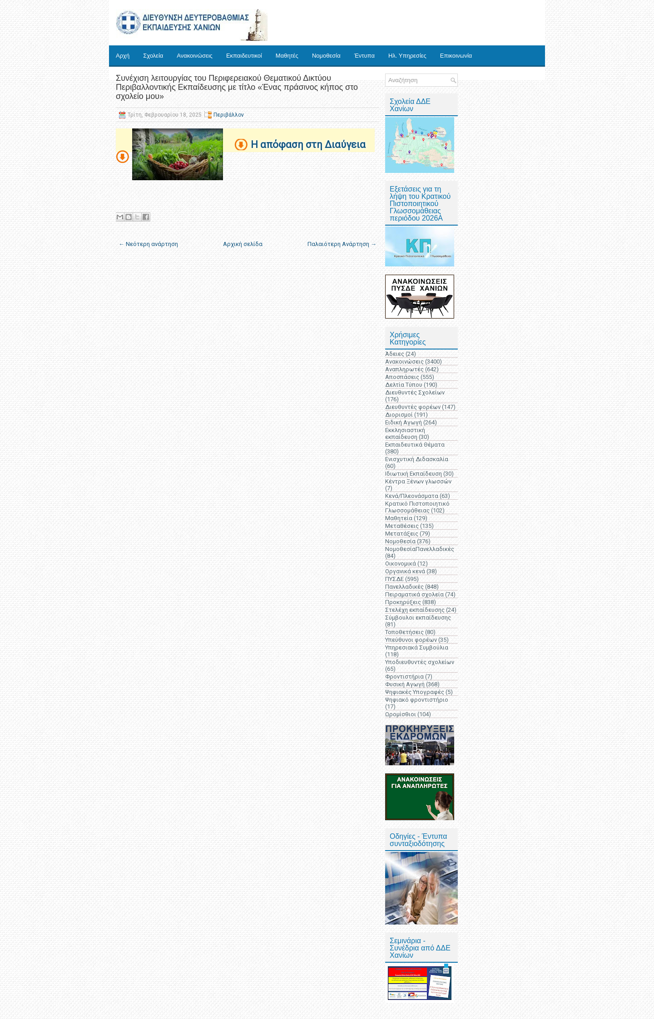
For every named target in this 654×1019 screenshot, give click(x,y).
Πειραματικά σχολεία (414, 594)
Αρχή (122, 55)
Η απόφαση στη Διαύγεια (308, 144)
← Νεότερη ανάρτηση (148, 244)
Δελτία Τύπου (403, 384)
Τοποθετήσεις (404, 632)
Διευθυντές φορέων (413, 407)
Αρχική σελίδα (243, 244)
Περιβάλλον (228, 115)
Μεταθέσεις (402, 525)
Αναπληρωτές (404, 369)
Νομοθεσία (326, 55)
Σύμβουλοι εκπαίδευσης (418, 617)
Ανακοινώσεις (195, 55)
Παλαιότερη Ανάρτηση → (342, 244)
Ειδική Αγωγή (403, 422)
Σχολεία (153, 55)
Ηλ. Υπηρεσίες (407, 55)
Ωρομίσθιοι (400, 714)
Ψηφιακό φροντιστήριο (416, 699)
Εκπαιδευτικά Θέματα (415, 444)
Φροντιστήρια (404, 676)
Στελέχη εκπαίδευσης (415, 609)
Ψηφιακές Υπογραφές (414, 692)
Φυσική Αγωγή (405, 684)
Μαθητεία (398, 518)
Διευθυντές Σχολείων (415, 392)
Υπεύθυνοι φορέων (411, 639)
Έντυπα (364, 55)
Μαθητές (287, 55)
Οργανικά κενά (405, 571)
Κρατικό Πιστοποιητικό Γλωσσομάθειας (417, 507)
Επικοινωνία (456, 55)
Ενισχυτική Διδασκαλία (416, 459)
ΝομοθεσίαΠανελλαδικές (419, 549)
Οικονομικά (400, 563)
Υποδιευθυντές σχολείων (419, 662)
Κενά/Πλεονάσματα (411, 495)
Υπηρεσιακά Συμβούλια (416, 647)
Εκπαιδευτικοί (244, 55)
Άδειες (394, 353)
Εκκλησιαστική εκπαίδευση (405, 433)
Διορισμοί (399, 414)
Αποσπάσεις (402, 377)
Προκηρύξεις (403, 602)
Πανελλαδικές (404, 586)
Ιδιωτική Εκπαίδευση (413, 473)
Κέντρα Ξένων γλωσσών (418, 481)
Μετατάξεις (401, 533)
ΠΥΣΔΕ (394, 579)
